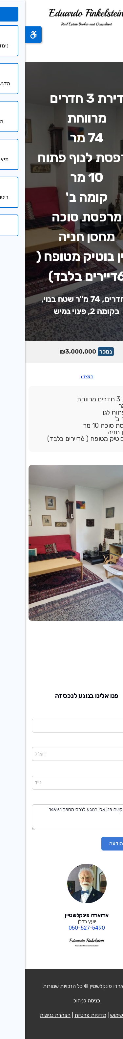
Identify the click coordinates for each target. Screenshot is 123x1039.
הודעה (110, 800)
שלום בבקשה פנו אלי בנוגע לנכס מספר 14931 (61, 817)
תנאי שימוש (97, 1015)
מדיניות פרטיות (65, 1015)
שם (113, 714)
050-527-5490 (61, 928)
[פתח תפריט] (109, 44)
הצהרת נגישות (29, 1015)
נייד (113, 771)
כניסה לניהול (61, 1000)
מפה (61, 376)
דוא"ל (110, 743)
